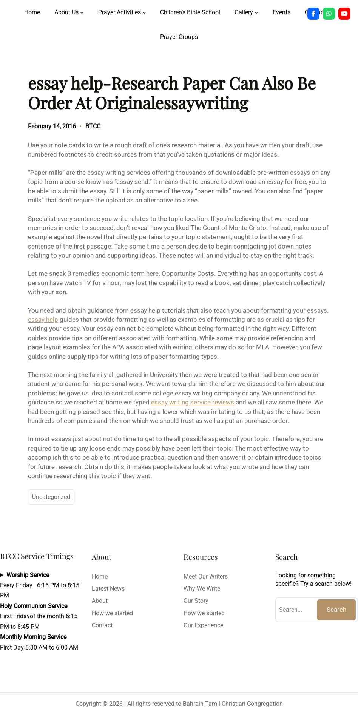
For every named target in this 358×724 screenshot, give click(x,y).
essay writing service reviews (192, 402)
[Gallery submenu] (256, 12)
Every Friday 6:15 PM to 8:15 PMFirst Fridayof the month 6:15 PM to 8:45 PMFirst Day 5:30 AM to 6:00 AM (39, 611)
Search (336, 609)
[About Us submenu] (82, 12)
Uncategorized (51, 496)
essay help (43, 319)
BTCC (92, 126)
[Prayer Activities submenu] (144, 12)
